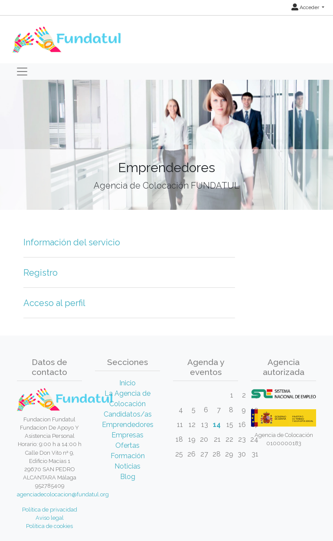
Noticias (127, 466)
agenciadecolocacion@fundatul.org (63, 494)
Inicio (127, 383)
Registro (40, 272)
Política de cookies (49, 526)
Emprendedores (127, 424)
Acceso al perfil (54, 303)
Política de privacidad (49, 509)
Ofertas (127, 445)
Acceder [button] (305, 7)
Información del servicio (71, 242)
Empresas (127, 435)
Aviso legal (50, 518)
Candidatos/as (128, 414)
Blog (127, 477)
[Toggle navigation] (22, 71)
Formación (128, 456)
